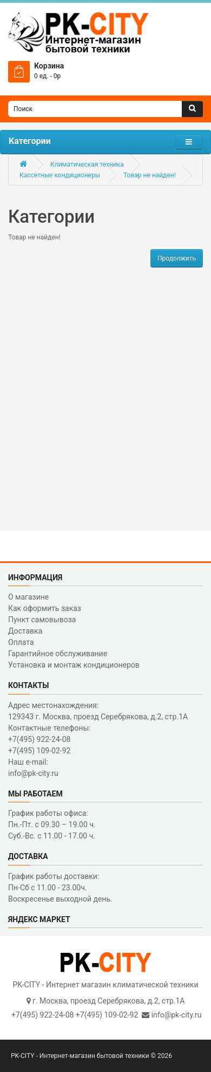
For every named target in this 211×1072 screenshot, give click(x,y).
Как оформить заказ (44, 608)
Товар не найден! (149, 175)
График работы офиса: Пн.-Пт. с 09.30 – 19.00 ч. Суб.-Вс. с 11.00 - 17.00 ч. (52, 824)
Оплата (21, 642)
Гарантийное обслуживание (57, 653)
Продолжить (176, 258)
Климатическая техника (87, 164)
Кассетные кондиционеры (59, 175)
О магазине (28, 597)
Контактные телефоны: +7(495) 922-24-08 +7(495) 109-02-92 (49, 739)
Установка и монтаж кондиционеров (74, 665)
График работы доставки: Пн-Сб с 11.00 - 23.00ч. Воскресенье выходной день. (60, 887)
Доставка (25, 631)
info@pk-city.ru (176, 1015)
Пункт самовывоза (42, 619)
